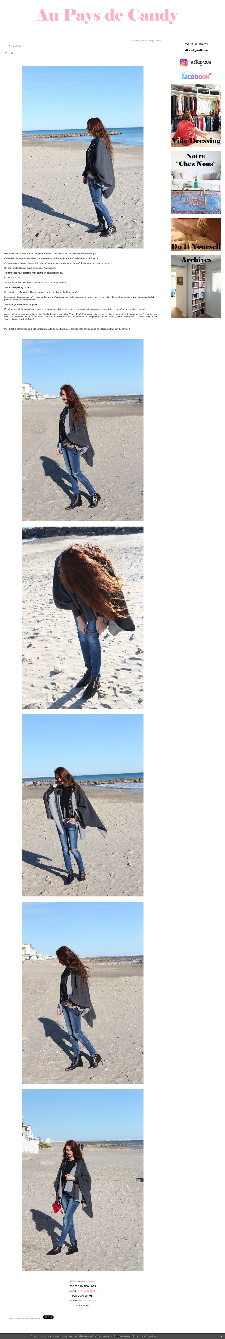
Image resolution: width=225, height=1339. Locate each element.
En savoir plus (151, 1336)
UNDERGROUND (87, 1300)
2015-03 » (157, 40)
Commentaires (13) (34, 1318)
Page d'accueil (146, 40)
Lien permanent (20, 1318)
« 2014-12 (135, 40)
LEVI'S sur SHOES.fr (86, 1291)
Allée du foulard (87, 1281)
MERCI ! (11, 53)
